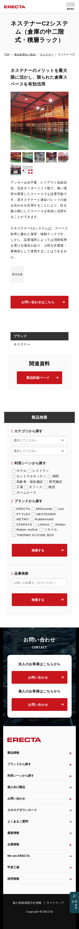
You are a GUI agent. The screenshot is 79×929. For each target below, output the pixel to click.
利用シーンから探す (20, 775)
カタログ (74, 903)
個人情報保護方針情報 (27, 902)
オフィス (33, 487)
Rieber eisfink (25, 529)
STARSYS (22, 524)
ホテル (19, 471)
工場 (17, 487)
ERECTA (21, 509)
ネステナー (47, 54)
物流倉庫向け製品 (25, 54)
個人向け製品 (16, 787)
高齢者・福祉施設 (27, 482)
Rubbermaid (42, 519)
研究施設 (53, 482)
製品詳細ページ (38, 377)
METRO (20, 519)
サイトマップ (55, 902)
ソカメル (48, 529)
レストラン (38, 471)
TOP (7, 54)
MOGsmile (41, 509)
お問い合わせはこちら (38, 302)
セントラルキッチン (29, 476)
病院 (53, 476)
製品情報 (13, 752)
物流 (49, 487)
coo (59, 509)
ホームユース (24, 492)
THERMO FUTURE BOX (33, 535)
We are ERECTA (18, 855)
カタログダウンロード (22, 810)
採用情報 (13, 878)
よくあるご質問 (17, 821)
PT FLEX (21, 514)
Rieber (58, 524)
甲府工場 (13, 867)
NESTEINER (44, 514)
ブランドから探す (19, 764)
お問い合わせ (38, 677)
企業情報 (13, 844)
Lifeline (41, 524)
